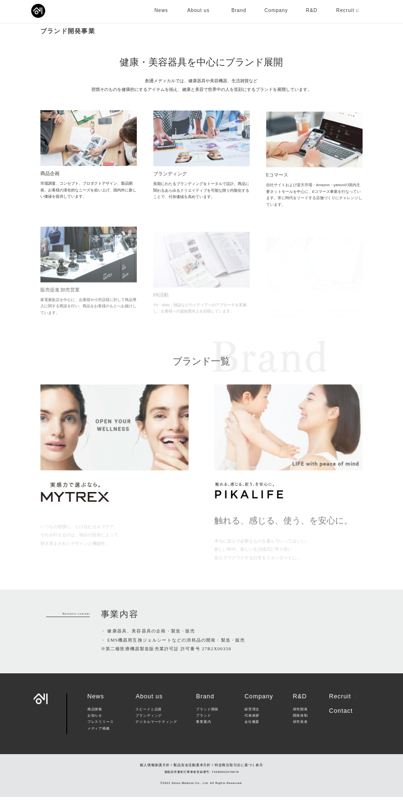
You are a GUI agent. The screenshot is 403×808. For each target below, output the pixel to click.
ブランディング (148, 727)
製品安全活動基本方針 (192, 776)
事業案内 (203, 733)
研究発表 (300, 733)
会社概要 (251, 733)
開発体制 (300, 727)
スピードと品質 (148, 720)
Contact (341, 722)
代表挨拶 (251, 727)
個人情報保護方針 (155, 776)
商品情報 (94, 720)
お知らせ (94, 727)
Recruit (343, 708)
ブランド (203, 727)
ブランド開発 (207, 720)
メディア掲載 (98, 739)
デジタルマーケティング (156, 733)
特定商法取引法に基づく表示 (239, 776)
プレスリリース (100, 733)
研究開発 (300, 720)
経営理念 (251, 720)
